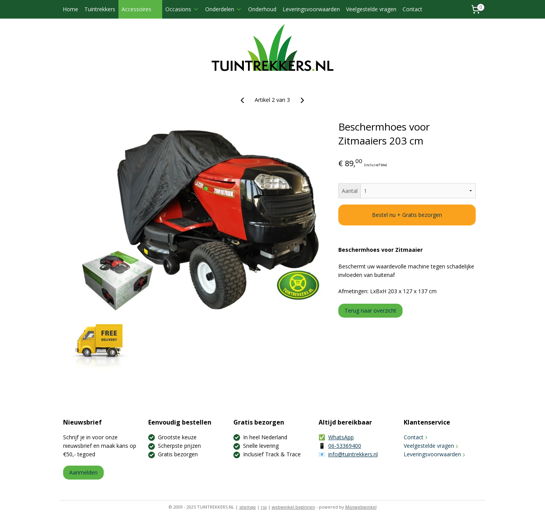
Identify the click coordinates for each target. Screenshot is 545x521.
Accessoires (140, 9)
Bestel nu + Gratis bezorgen (407, 214)
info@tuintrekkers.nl (353, 454)
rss (264, 507)
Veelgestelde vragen (371, 9)
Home (70, 9)
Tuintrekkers (99, 9)
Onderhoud (262, 9)
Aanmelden (83, 472)
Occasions (182, 9)
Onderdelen (223, 9)
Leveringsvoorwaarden (311, 9)
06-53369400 (344, 445)
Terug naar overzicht (370, 310)
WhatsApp (341, 437)
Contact (412, 9)
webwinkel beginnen (293, 507)
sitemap (247, 507)
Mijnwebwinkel (361, 507)
